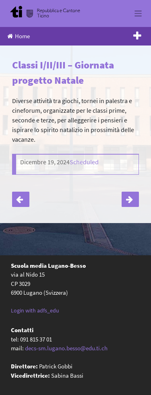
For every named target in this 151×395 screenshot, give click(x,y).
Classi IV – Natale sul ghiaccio (20, 199)
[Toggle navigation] (138, 13)
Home (18, 36)
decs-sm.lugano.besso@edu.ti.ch (66, 348)
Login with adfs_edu (35, 310)
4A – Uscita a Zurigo (130, 199)
